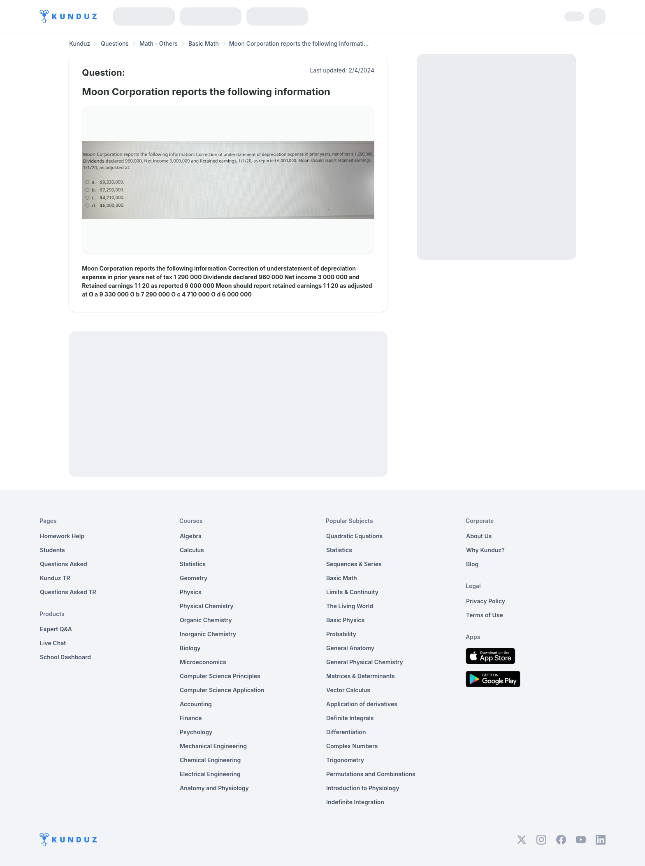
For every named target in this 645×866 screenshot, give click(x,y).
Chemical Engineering (210, 759)
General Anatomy (350, 647)
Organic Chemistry (206, 619)
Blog (472, 563)
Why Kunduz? (485, 549)
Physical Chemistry (207, 605)
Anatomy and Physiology (214, 787)
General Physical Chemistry (364, 661)
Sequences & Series (354, 563)
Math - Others (158, 43)
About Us (479, 535)
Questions (115, 43)
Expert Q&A (56, 629)
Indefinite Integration (355, 801)
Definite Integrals (350, 717)
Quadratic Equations (354, 535)
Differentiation (346, 731)
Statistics (193, 563)
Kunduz (79, 43)
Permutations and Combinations (370, 773)
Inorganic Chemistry (208, 633)
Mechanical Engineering (213, 745)
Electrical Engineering (210, 773)
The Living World (349, 605)
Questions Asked (63, 563)
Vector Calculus (348, 689)
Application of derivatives (361, 703)
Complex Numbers (352, 745)
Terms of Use (484, 615)
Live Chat (53, 643)
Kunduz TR (55, 577)
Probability (341, 633)
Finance (191, 717)
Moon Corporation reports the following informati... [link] (299, 43)
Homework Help (62, 535)
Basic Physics (345, 619)
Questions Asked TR (68, 591)
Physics (191, 591)
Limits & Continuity (352, 591)
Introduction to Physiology (362, 787)
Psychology (196, 731)
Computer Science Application (222, 689)
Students (52, 549)
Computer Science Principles (220, 675)
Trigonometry (345, 759)
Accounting (196, 703)
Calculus (192, 549)
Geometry (193, 577)
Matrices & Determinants (360, 675)
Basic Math (203, 43)
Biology (190, 647)
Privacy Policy (485, 601)
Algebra (191, 535)
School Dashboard (65, 657)
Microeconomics (203, 661)
